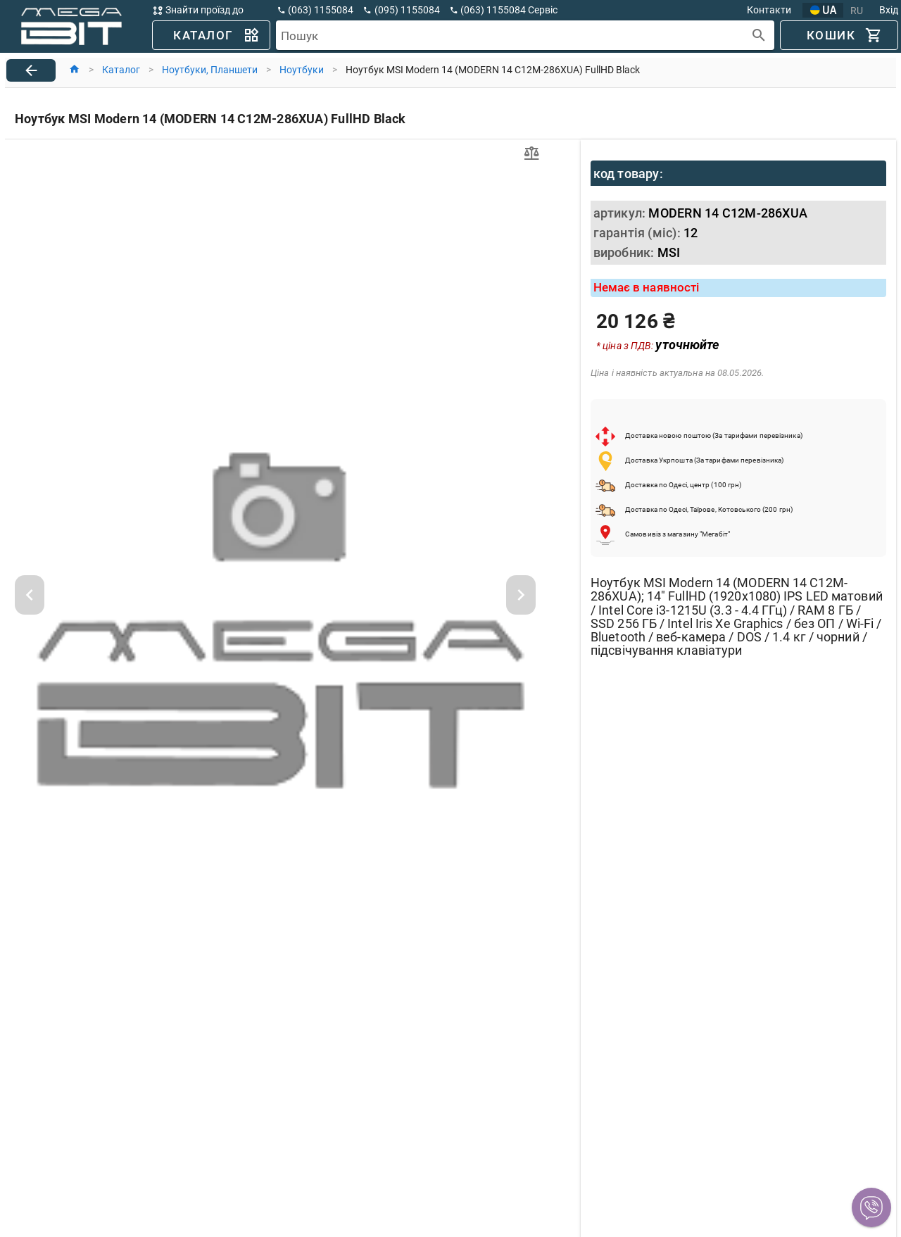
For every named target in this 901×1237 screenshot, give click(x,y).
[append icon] (759, 35)
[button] (871, 1207)
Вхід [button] (888, 9)
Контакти (769, 9)
